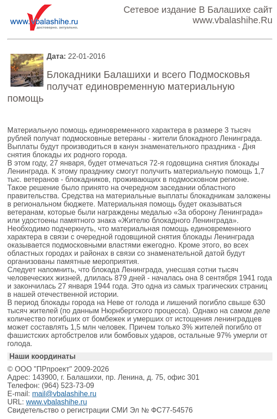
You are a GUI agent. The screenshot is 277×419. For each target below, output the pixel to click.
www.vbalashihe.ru (56, 402)
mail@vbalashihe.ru (64, 394)
